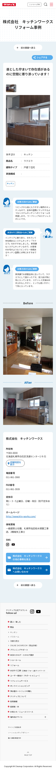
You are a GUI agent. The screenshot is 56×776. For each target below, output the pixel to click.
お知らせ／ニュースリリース (21, 716)
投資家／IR (14, 711)
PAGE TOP (28, 759)
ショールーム (15, 664)
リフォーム (14, 669)
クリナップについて (18, 700)
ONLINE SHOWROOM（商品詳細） (24, 649)
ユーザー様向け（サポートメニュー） (25, 680)
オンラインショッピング (20, 690)
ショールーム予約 (34, 4)
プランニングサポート (19, 654)
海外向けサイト (16, 721)
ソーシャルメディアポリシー (18, 737)
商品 (12, 631)
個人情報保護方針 (14, 742)
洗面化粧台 (14, 645)
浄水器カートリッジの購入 (21, 695)
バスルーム (14, 641)
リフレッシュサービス (19, 685)
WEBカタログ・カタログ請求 (22, 659)
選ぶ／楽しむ (15, 626)
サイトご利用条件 (14, 731)
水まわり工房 (27, 675)
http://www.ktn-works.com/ (21, 518)
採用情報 (13, 705)
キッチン (13, 636)
